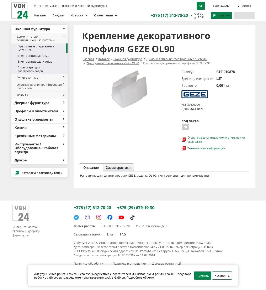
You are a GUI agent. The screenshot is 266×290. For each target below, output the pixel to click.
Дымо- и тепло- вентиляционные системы (41, 38)
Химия (39, 127)
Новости (79, 15)
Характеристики (118, 167)
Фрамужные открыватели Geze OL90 (36, 48)
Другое (39, 160)
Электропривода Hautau (35, 61)
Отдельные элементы (39, 119)
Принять (202, 276)
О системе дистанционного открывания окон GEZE (213, 139)
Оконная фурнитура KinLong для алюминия (40, 86)
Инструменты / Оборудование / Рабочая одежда (39, 148)
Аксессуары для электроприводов (30, 69)
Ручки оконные (40, 77)
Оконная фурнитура (40, 29)
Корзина (221, 15)
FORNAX (40, 95)
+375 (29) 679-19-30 (135, 207)
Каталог (40, 15)
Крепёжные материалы (39, 136)
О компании (105, 15)
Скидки (58, 15)
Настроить (222, 276)
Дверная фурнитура (39, 102)
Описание (91, 167)
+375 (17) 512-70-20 (169, 15)
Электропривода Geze (33, 56)
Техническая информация (203, 148)
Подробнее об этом (140, 277)
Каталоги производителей (39, 172)
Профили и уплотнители (39, 111)
